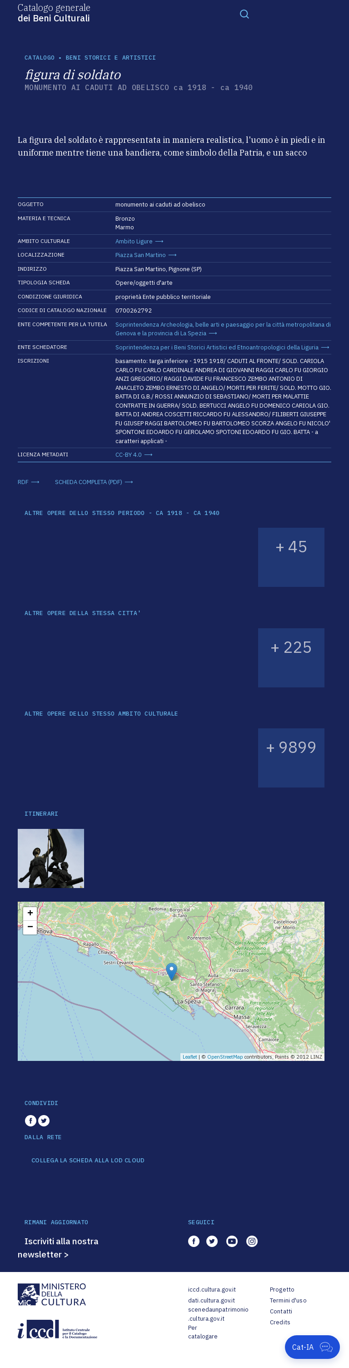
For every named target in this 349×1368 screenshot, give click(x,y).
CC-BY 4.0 (128, 455)
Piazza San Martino (140, 255)
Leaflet (190, 1057)
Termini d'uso (288, 1300)
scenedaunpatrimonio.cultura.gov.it (218, 1314)
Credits (280, 1322)
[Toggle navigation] (244, 13)
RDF (23, 482)
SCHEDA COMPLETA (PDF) (88, 482)
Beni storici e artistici (111, 57)
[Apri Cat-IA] (312, 1347)
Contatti (281, 1311)
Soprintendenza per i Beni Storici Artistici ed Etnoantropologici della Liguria (217, 347)
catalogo (40, 57)
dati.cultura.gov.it (211, 1300)
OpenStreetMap (225, 1057)
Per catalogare (203, 1332)
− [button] (30, 927)
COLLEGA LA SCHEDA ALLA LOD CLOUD (88, 1160)
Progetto (282, 1289)
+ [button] (30, 914)
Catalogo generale (54, 12)
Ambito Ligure (134, 241)
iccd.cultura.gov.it (212, 1289)
